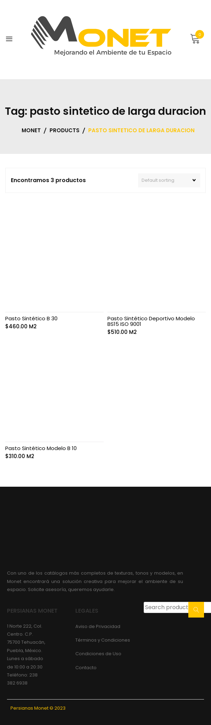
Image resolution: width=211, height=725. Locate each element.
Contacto (86, 667)
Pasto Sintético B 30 (31, 318)
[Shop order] (169, 180)
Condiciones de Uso (98, 653)
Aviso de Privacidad (97, 626)
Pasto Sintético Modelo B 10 (41, 448)
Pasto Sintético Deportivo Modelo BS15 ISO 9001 (151, 321)
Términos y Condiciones (102, 640)
